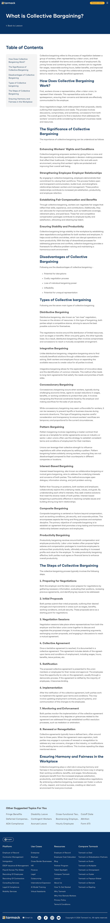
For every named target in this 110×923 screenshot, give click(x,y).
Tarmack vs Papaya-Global (89, 879)
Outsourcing (36, 879)
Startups (34, 857)
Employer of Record (11, 853)
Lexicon (57, 879)
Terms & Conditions (62, 904)
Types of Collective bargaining (17, 84)
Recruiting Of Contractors (13, 879)
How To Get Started (62, 887)
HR (32, 866)
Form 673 (85, 824)
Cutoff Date (87, 814)
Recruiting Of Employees (13, 874)
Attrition (85, 819)
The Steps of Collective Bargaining (19, 92)
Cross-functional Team (67, 814)
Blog (56, 861)
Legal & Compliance (11, 887)
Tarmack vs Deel (85, 853)
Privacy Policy (60, 900)
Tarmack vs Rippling (86, 887)
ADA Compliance (15, 824)
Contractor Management (13, 857)
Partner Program (61, 866)
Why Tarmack (60, 892)
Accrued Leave (39, 824)
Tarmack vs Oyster (86, 874)
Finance (34, 870)
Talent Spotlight (60, 870)
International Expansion (41, 883)
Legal (33, 874)
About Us (58, 883)
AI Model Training (38, 887)
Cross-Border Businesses (41, 861)
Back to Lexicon (14, 26)
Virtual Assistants (38, 892)
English (8, 839)
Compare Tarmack (62, 874)
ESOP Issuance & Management (16, 866)
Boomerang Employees (67, 819)
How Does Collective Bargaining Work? (18, 60)
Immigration (8, 861)
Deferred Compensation (17, 819)
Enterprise (35, 853)
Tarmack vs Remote (86, 883)
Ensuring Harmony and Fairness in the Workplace (20, 100)
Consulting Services (11, 883)
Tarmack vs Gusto (86, 861)
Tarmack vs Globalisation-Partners (92, 857)
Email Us (28, 918)
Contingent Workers (41, 819)
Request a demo (97, 3)
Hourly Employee (65, 824)
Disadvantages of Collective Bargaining (21, 76)
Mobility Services (10, 892)
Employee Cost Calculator (65, 857)
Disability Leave (39, 814)
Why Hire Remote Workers (65, 896)
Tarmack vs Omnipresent (88, 870)
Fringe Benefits (14, 814)
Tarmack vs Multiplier (87, 866)
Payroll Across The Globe (13, 870)
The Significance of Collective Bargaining (18, 68)
